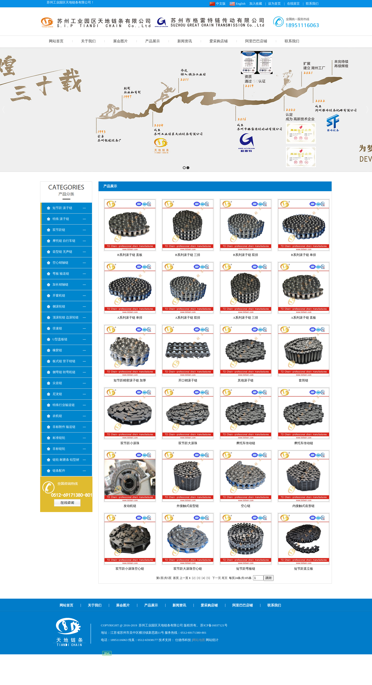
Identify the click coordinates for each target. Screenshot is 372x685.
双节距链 (59, 230)
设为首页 (274, 3)
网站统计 (212, 640)
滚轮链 (156, 666)
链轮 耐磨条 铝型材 (66, 459)
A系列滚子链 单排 (130, 317)
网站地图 (198, 640)
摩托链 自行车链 (64, 241)
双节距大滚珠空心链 (187, 568)
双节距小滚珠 (129, 443)
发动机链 (130, 506)
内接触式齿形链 (303, 506)
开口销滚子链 (187, 380)
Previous (3, 109)
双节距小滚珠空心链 (130, 568)
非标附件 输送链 (64, 427)
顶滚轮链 (200, 666)
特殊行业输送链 (64, 405)
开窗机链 (59, 295)
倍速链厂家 (235, 666)
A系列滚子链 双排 (187, 317)
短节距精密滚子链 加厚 (130, 380)
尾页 (224, 578)
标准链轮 (59, 438)
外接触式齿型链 (188, 506)
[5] (208, 578)
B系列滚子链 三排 (187, 255)
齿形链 (133, 666)
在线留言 (293, 3)
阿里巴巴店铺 (256, 41)
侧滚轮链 (59, 306)
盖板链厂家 (217, 666)
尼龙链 (57, 394)
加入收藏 (255, 3)
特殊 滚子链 (61, 219)
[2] (193, 578)
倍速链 (57, 328)
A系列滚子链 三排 (245, 317)
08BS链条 (170, 666)
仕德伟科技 (183, 640)
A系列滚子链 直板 (303, 317)
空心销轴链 (60, 262)
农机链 (57, 416)
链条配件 (59, 470)
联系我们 (312, 3)
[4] (203, 578)
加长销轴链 (60, 284)
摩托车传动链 (245, 443)
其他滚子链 (246, 380)
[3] (198, 578)
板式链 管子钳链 (64, 361)
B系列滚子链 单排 (303, 255)
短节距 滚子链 (62, 208)
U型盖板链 (60, 339)
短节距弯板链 (245, 568)
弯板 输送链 (61, 273)
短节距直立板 (303, 568)
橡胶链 (57, 350)
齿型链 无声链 (62, 251)
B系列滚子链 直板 (129, 255)
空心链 (245, 506)
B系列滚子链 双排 (245, 255)
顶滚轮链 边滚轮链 (66, 317)
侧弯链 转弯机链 (64, 372)
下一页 (216, 578)
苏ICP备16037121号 (213, 625)
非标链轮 (59, 449)
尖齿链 (57, 383)
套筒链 (303, 380)
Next (367, 109)
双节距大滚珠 (187, 443)
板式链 (121, 666)
